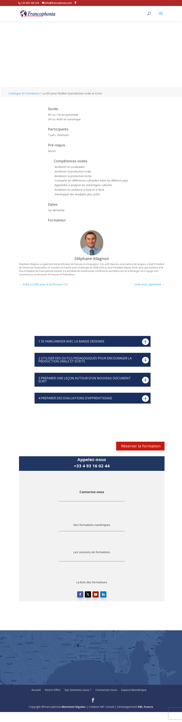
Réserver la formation (141, 446)
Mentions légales (74, 707)
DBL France (145, 707)
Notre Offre (52, 690)
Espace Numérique (133, 690)
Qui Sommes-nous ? (78, 690)
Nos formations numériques (91, 525)
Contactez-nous (91, 492)
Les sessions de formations (91, 552)
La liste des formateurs (91, 582)
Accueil (36, 690)
